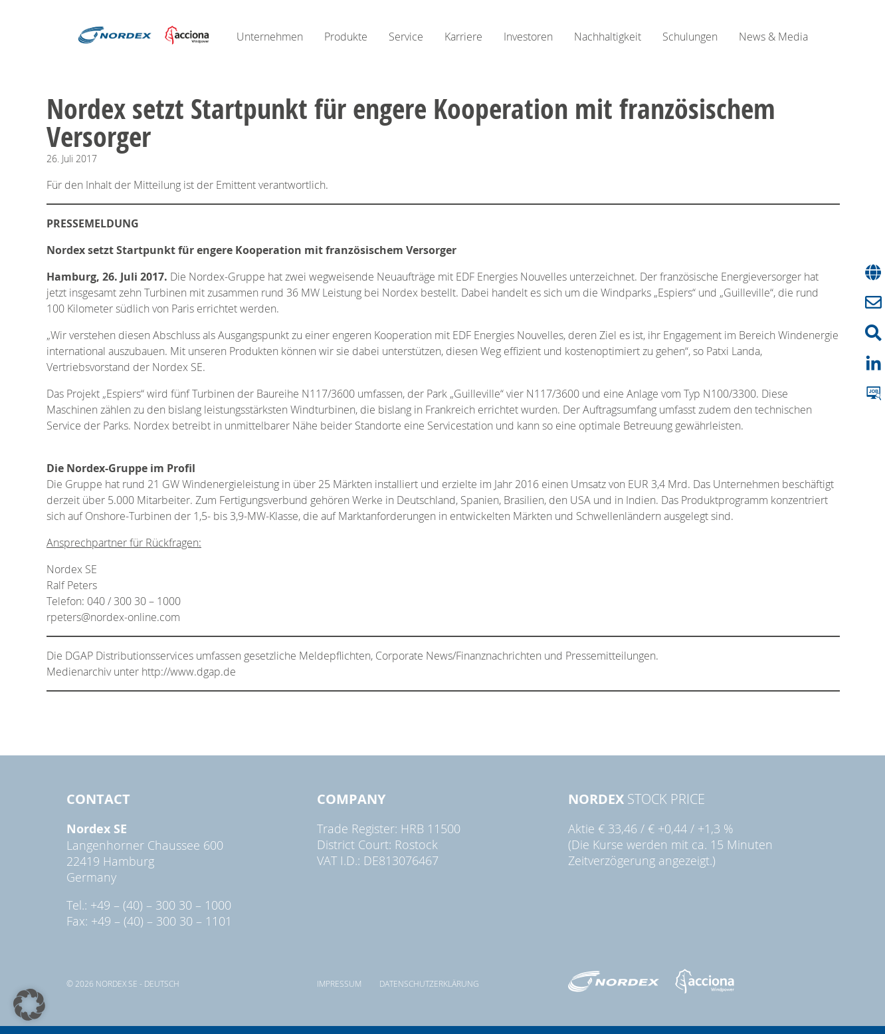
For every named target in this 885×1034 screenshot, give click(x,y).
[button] (29, 1004)
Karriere (463, 36)
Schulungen (690, 36)
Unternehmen (270, 36)
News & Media (773, 36)
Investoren (528, 36)
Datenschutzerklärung (429, 983)
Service (406, 36)
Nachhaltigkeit (607, 36)
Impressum (339, 983)
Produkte (345, 36)
